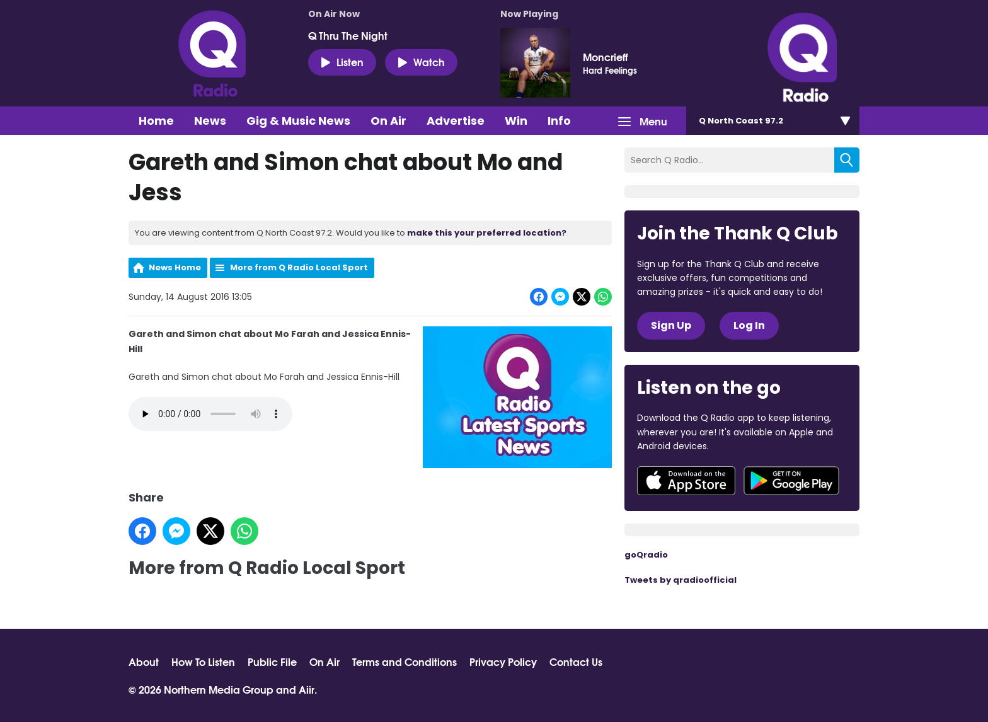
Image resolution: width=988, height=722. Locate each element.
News (210, 121)
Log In (749, 325)
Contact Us (575, 661)
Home (156, 121)
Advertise (456, 121)
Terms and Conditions (404, 661)
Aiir (306, 689)
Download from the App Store (686, 480)
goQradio (646, 555)
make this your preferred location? (486, 233)
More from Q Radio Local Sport (299, 267)
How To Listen (203, 661)
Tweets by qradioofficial (680, 580)
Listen (342, 62)
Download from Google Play (791, 480)
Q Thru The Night (348, 35)
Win (516, 121)
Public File (272, 661)
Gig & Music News (298, 121)
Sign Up (671, 325)
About (144, 661)
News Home (175, 267)
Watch (421, 62)
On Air (388, 121)
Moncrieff (605, 56)
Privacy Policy (503, 661)
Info (559, 121)
